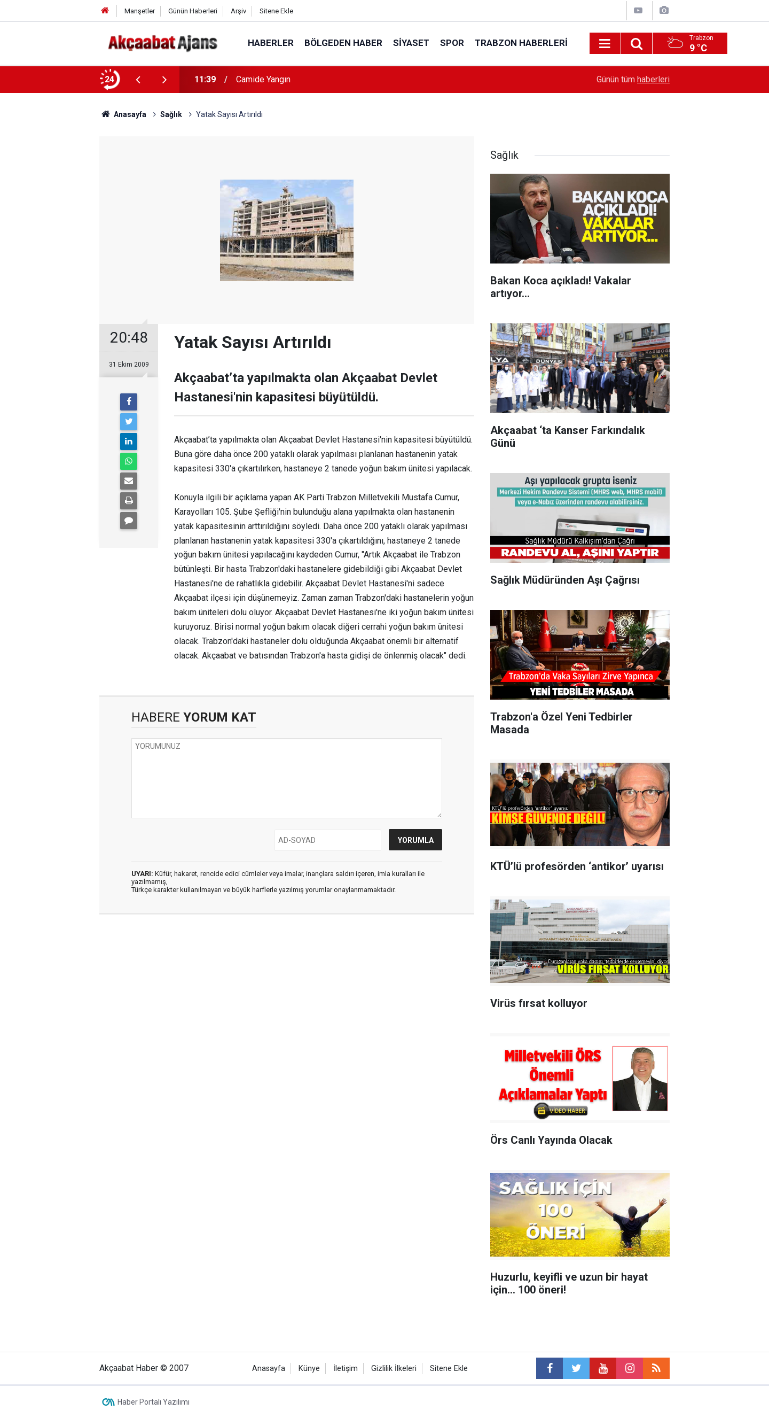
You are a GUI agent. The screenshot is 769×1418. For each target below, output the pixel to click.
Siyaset (411, 42)
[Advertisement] (48, 280)
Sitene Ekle (276, 11)
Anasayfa (268, 1368)
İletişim (345, 1368)
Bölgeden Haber (343, 42)
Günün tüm (633, 79)
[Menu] (605, 44)
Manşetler (139, 11)
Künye (309, 1368)
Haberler (271, 42)
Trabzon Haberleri (521, 42)
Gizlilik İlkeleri (394, 1368)
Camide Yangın (263, 79)
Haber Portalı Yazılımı (153, 1402)
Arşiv (238, 11)
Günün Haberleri (192, 11)
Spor (452, 42)
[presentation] (137, 79)
